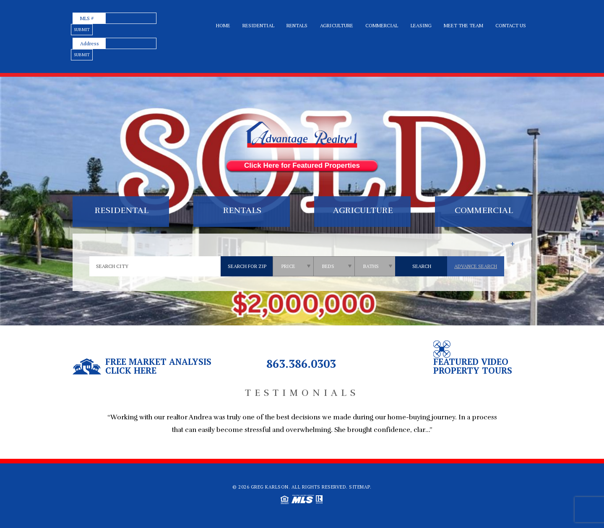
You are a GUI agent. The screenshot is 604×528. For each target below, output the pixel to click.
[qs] (294, 266)
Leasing (421, 25)
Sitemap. (360, 487)
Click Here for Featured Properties (302, 165)
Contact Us (510, 25)
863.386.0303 (301, 363)
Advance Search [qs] (475, 266)
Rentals (296, 25)
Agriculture (336, 25)
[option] (302, 428)
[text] (130, 18)
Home (223, 25)
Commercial (381, 25)
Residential (258, 25)
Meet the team (463, 25)
